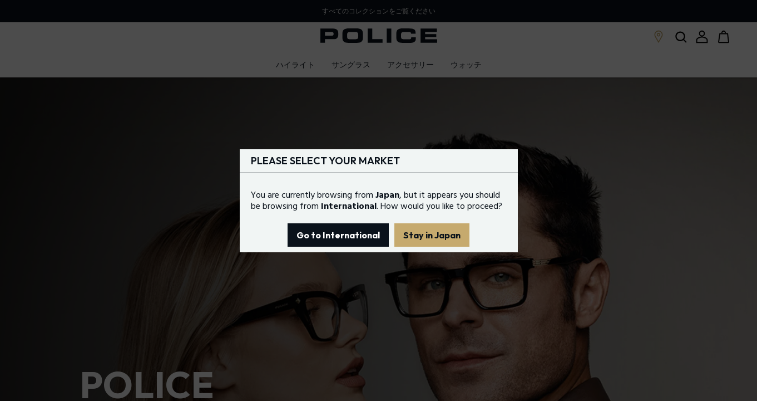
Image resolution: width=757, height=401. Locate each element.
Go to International (338, 235)
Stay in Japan (432, 235)
